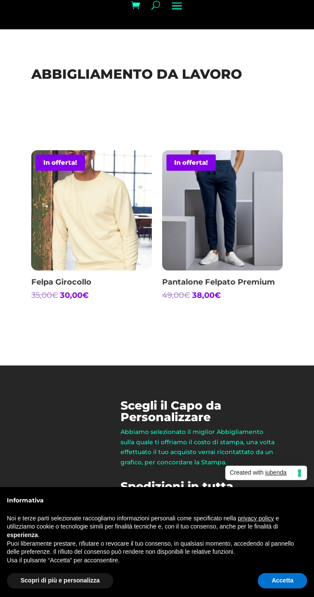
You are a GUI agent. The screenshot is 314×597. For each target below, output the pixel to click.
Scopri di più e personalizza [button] (60, 580)
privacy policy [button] (256, 518)
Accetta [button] (282, 580)
